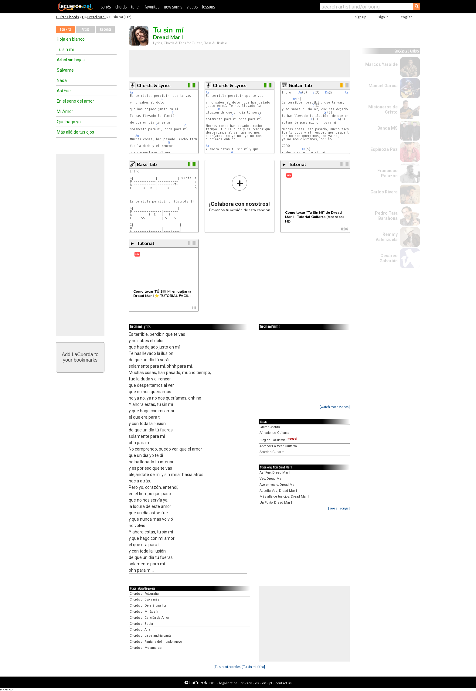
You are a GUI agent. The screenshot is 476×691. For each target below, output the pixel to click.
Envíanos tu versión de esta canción (239, 194)
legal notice (228, 683)
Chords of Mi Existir (144, 612)
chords (121, 7)
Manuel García (383, 85)
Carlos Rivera (384, 191)
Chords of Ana (140, 629)
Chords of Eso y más (144, 599)
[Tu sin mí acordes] (227, 667)
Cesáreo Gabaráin (388, 258)
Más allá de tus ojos (75, 132)
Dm (218, 109)
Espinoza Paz (384, 149)
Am (131, 92)
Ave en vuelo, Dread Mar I (279, 485)
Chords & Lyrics (154, 86)
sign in (383, 17)
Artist (85, 29)
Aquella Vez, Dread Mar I (278, 491)
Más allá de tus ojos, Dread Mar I (284, 497)
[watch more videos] (335, 407)
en (264, 683)
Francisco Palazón (387, 173)
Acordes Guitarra (272, 452)
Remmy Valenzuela (387, 237)
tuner (135, 7)
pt (270, 683)
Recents (105, 29)
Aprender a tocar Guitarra (278, 446)
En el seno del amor (75, 101)
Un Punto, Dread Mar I (276, 503)
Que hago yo (69, 121)
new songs (173, 7)
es (257, 683)
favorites (151, 7)
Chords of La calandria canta (151, 636)
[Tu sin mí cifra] (253, 667)
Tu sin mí (65, 49)
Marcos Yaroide (381, 64)
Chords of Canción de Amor (149, 618)
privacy (246, 683)
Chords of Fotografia (144, 594)
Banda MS (387, 128)
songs (106, 7)
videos (192, 7)
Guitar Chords (67, 17)
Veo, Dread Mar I (272, 479)
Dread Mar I (96, 17)
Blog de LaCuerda (278, 440)
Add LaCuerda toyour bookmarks (80, 357)
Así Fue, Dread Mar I (275, 473)
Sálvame (65, 70)
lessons (208, 7)
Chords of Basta (141, 624)
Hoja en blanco (71, 39)
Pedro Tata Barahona (386, 216)
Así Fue (64, 90)
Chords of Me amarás (146, 648)
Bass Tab (147, 165)
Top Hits (65, 29)
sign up (360, 17)
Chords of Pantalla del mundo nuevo (156, 642)
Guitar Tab (300, 86)
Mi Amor (65, 111)
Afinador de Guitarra (274, 433)
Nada (62, 80)
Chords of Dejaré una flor (148, 606)
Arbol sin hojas (71, 59)
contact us (283, 683)
